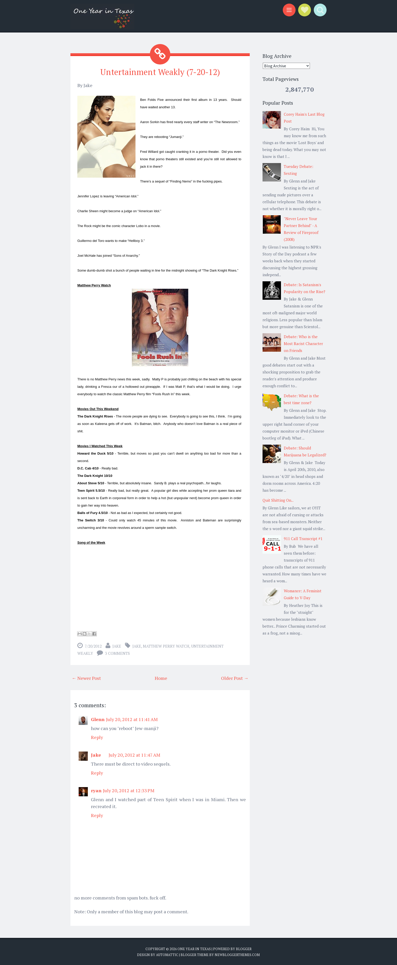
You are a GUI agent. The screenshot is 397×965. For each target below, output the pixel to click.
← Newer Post (86, 678)
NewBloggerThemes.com (237, 954)
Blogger (244, 949)
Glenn (98, 719)
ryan (96, 790)
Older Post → (234, 678)
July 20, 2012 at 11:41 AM (132, 719)
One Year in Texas (194, 949)
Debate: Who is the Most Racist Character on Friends (303, 343)
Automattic (167, 954)
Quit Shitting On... (278, 500)
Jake (116, 646)
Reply (97, 737)
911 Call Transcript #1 (303, 538)
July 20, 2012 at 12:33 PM (128, 790)
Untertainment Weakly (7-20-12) (160, 72)
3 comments (117, 653)
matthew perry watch (166, 646)
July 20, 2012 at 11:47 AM (134, 755)
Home (161, 678)
